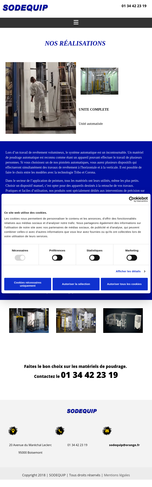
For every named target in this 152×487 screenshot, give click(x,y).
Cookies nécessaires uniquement (27, 284)
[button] (76, 23)
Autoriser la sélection (76, 284)
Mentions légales (117, 475)
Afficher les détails (128, 271)
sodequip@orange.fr (124, 445)
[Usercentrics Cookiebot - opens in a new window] (132, 199)
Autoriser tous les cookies (124, 284)
